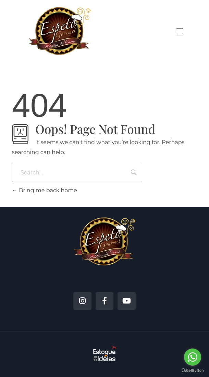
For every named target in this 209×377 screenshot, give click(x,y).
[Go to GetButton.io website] (193, 370)
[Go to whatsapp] (192, 357)
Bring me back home (44, 190)
